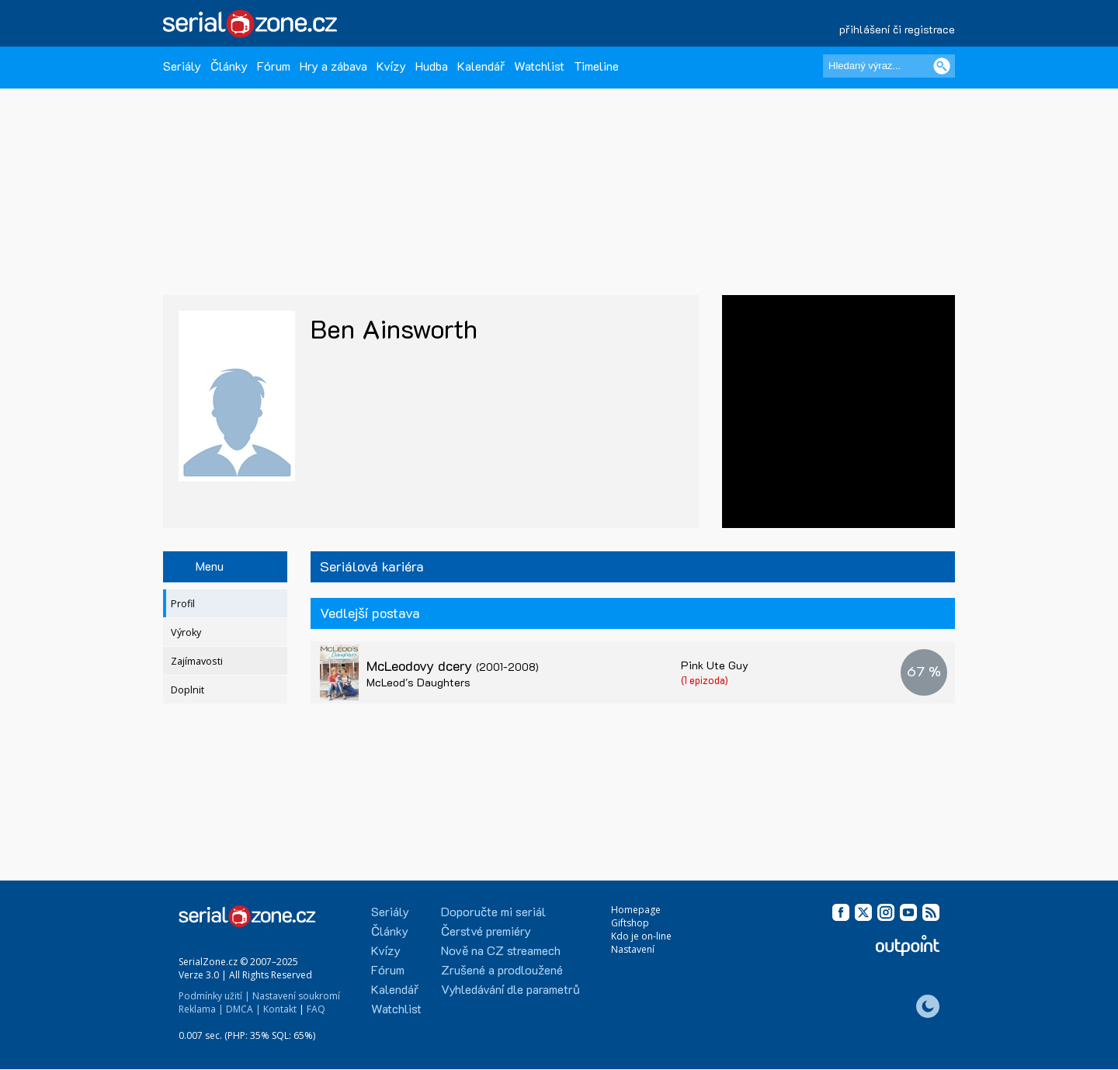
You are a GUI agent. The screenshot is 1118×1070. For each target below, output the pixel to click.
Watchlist (539, 65)
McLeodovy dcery (452, 665)
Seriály (182, 65)
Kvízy (391, 65)
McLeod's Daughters (418, 682)
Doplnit (187, 690)
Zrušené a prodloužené (502, 969)
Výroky (186, 632)
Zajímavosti (197, 661)
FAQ (316, 1009)
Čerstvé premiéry (486, 930)
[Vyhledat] (941, 66)
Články (229, 65)
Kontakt (280, 1009)
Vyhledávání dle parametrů (510, 989)
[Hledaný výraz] (889, 66)
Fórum (273, 65)
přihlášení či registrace (897, 29)
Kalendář (481, 65)
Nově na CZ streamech (501, 950)
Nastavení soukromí (296, 995)
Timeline (596, 65)
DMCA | (243, 1009)
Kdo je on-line (641, 936)
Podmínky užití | (214, 995)
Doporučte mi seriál (493, 911)
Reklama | (201, 1009)
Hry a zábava (333, 65)
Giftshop (630, 922)
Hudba (431, 65)
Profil (183, 603)
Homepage (636, 909)
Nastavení (632, 949)
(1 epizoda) (704, 679)
